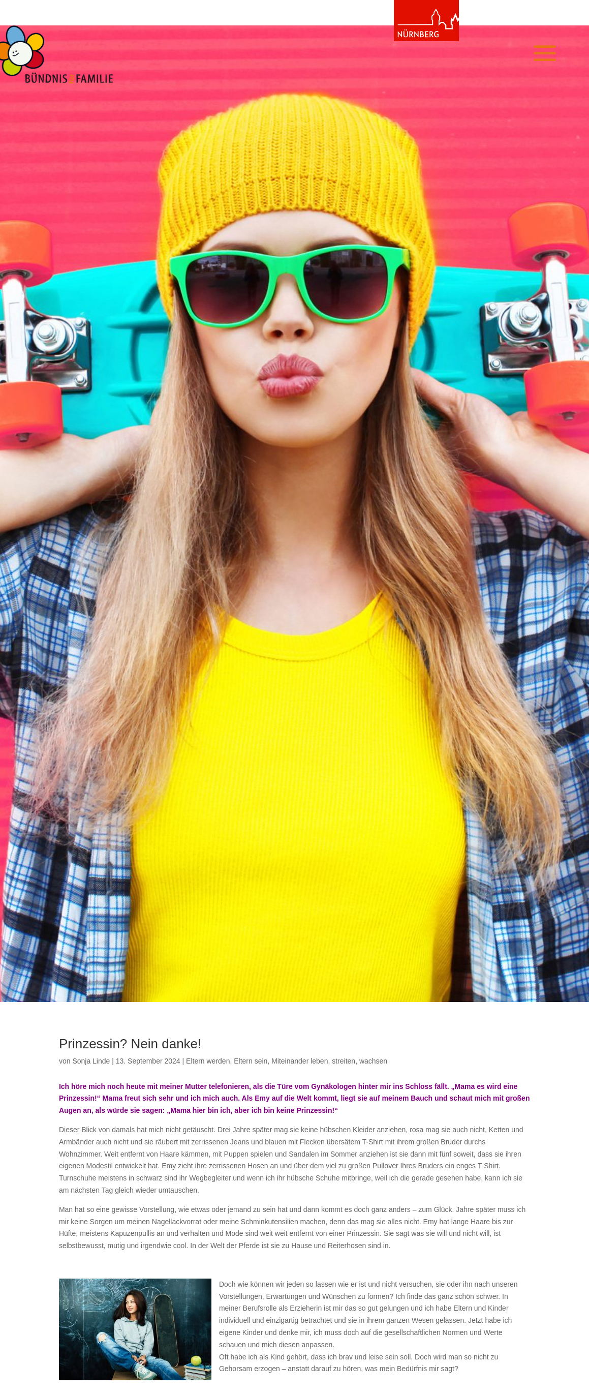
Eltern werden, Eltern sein (226, 1061)
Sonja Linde (91, 1061)
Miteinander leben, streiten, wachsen (329, 1061)
